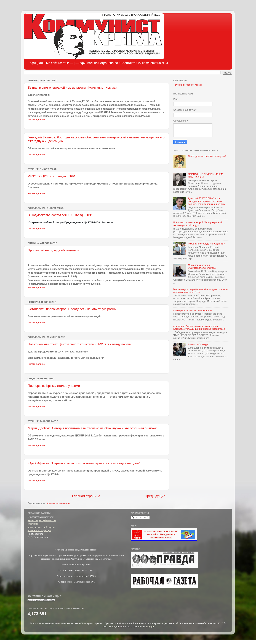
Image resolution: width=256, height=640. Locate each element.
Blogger (150, 626)
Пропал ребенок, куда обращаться (53, 250)
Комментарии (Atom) (58, 503)
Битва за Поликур (198, 344)
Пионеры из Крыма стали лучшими (54, 386)
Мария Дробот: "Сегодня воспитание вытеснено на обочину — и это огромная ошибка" (92, 428)
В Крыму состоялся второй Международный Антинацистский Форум (198, 223)
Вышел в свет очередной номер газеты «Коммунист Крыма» (72, 87)
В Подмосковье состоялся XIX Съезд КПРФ (60, 215)
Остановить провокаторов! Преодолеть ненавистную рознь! (72, 309)
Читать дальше (36, 119)
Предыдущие (155, 496)
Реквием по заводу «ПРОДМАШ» (206, 243)
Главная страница (86, 496)
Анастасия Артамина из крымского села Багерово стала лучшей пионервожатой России (199, 327)
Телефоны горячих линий (187, 84)
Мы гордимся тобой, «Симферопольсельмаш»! (202, 266)
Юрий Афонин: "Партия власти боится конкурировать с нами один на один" (84, 463)
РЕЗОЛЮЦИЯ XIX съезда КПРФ (52, 176)
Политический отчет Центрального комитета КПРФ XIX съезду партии (80, 344)
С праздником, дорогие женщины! (207, 156)
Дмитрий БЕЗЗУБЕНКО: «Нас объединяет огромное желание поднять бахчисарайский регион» (206, 201)
